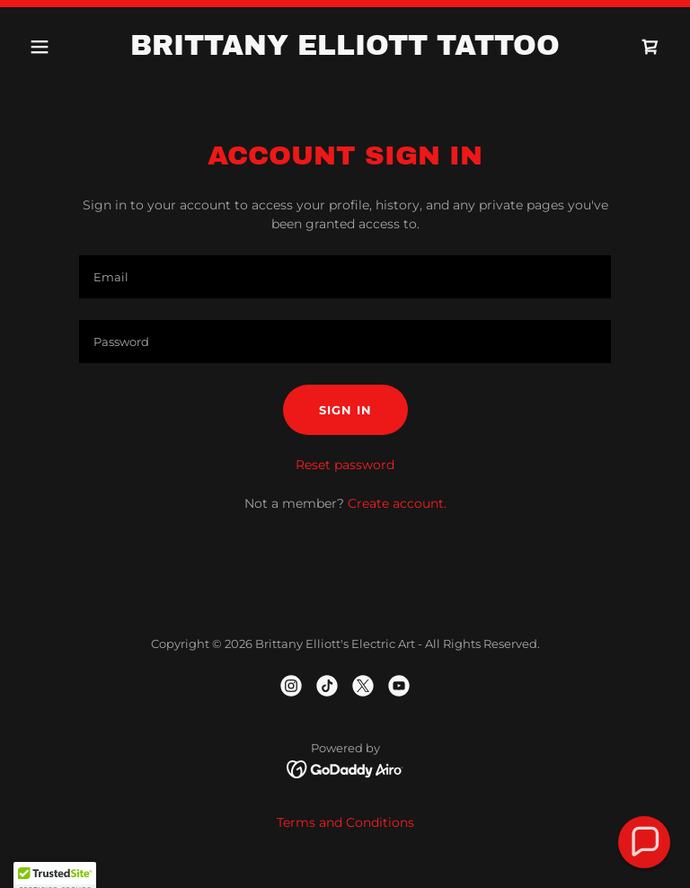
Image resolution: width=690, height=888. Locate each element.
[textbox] (345, 276)
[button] (70, 47)
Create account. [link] (397, 503)
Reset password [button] (345, 465)
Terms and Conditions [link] (345, 822)
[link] (345, 50)
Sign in (345, 410)
